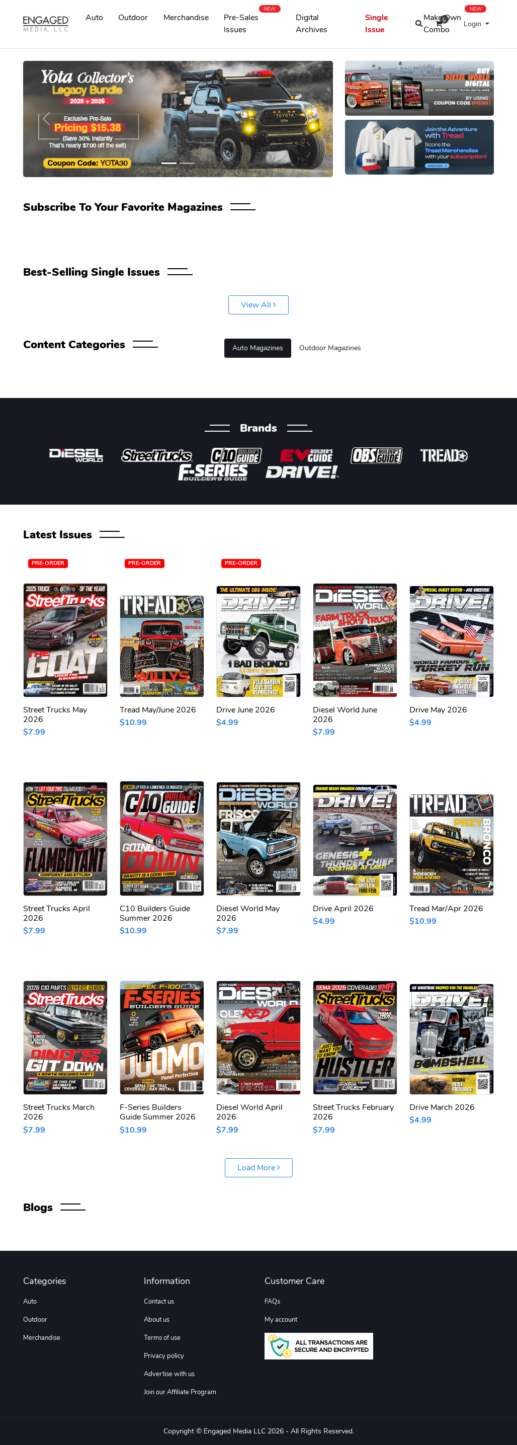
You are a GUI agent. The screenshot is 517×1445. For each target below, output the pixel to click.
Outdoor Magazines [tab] (330, 348)
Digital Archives (311, 23)
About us (156, 1319)
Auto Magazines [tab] (257, 348)
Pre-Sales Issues (252, 21)
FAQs (272, 1301)
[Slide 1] (169, 163)
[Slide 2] (187, 163)
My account (281, 1319)
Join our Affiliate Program (180, 1392)
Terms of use (162, 1337)
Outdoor (133, 17)
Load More (258, 1167)
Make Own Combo (454, 21)
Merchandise (186, 17)
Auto (94, 17)
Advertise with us (169, 1374)
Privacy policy (164, 1355)
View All (258, 304)
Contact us (159, 1301)
